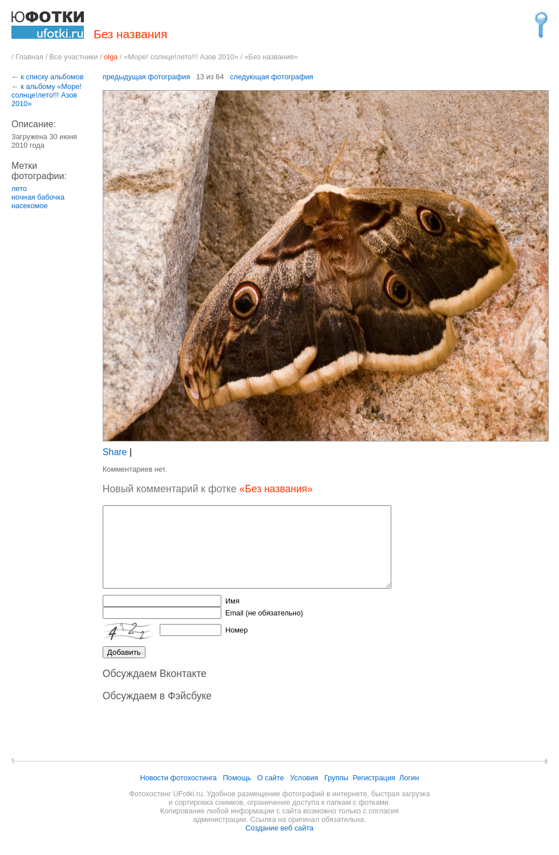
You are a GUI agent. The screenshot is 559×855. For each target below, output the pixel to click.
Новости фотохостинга (178, 777)
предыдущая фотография (146, 76)
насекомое (29, 205)
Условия (304, 777)
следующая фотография (271, 76)
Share (115, 452)
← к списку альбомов (47, 76)
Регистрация (374, 777)
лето (19, 188)
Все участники (74, 56)
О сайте (270, 777)
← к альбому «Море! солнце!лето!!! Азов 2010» (46, 95)
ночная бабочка (37, 197)
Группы (336, 777)
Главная (29, 56)
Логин (409, 777)
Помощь (237, 777)
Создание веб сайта (279, 828)
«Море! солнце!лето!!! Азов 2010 (179, 56)
